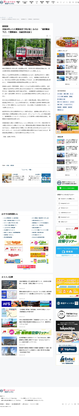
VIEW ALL (67, 84)
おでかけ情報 (24, 2)
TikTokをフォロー (63, 208)
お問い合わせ (25, 404)
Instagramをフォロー (64, 203)
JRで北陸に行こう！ (37, 234)
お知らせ (53, 2)
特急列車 (59, 107)
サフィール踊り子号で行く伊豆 (11, 222)
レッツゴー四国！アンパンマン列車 (40, 230)
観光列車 (70, 107)
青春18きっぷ (60, 109)
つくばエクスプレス (68, 104)
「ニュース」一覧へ (26, 169)
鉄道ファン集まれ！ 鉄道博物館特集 (12, 232)
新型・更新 (66, 93)
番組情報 (42, 2)
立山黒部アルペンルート (9, 230)
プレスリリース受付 (34, 404)
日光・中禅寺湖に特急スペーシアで (12, 220)
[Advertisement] (39, 10)
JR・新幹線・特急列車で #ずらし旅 (40, 218)
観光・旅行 (60, 104)
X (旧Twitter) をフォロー (65, 212)
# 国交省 (12, 165)
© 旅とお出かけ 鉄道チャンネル (5, 406)
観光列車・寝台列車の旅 (37, 232)
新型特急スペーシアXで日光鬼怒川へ (40, 222)
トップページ (3, 17)
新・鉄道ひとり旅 (61, 99)
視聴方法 (47, 2)
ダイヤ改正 (60, 93)
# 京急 (7, 165)
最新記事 (18, 2)
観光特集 (31, 2)
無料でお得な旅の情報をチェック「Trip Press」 (11, 400)
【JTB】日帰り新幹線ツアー (10, 225)
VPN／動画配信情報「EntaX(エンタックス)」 (34, 400)
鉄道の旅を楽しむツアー (37, 220)
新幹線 (70, 96)
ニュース (10, 17)
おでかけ (72, 101)
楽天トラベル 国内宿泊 (37, 225)
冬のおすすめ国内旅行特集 (38, 237)
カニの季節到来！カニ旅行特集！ (11, 218)
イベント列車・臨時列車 (63, 96)
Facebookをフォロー (64, 217)
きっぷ (71, 93)
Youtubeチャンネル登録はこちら (67, 199)
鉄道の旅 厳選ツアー (37, 227)
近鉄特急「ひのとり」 (9, 234)
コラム (36, 2)
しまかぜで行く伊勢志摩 (9, 227)
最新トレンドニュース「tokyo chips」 (9, 398)
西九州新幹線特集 (8, 237)
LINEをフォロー (63, 222)
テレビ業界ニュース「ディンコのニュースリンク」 (31, 398)
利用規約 (2, 404)
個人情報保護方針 (15, 404)
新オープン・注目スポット (63, 101)
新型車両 (65, 107)
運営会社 (8, 404)
